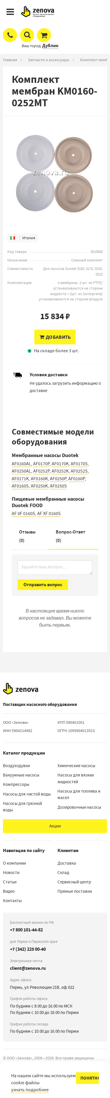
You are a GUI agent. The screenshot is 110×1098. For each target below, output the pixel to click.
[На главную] (20, 688)
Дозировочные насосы (79, 807)
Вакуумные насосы (21, 775)
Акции (55, 826)
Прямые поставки (74, 891)
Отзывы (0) (27, 536)
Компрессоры (16, 784)
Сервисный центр (74, 882)
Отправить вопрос (42, 585)
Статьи (9, 882)
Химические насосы (76, 766)
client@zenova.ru (28, 968)
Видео (9, 891)
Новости (11, 872)
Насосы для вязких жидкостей (75, 778)
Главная (10, 59)
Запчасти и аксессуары (48, 59)
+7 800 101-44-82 (26, 930)
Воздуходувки (16, 766)
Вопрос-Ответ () (70, 536)
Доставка (66, 863)
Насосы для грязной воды (22, 807)
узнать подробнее (30, 1090)
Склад (63, 872)
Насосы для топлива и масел (78, 794)
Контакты (12, 901)
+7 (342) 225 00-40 (28, 949)
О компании (14, 863)
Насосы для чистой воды (27, 794)
